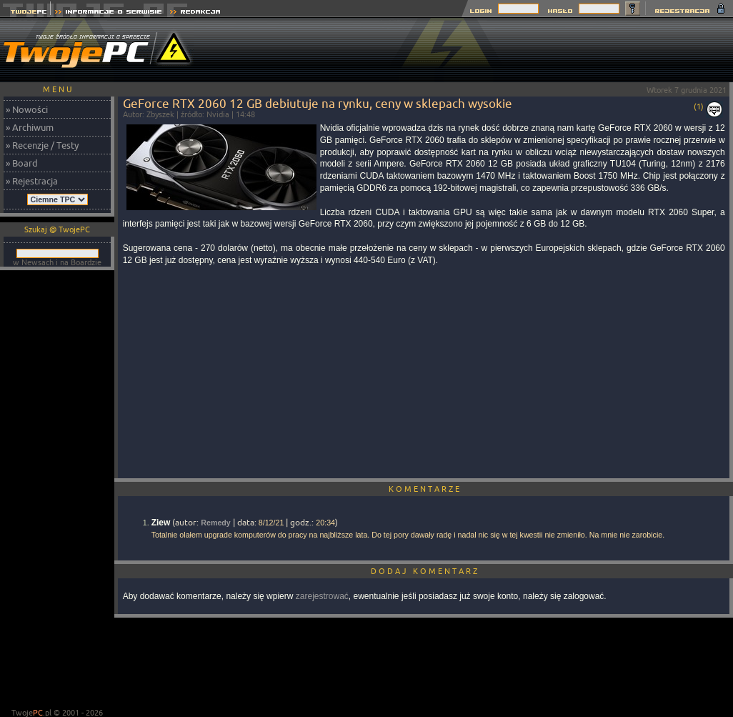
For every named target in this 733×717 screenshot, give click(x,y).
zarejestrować (322, 596)
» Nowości (27, 109)
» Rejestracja (32, 181)
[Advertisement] (57, 490)
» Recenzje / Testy (42, 145)
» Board (22, 163)
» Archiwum (30, 127)
